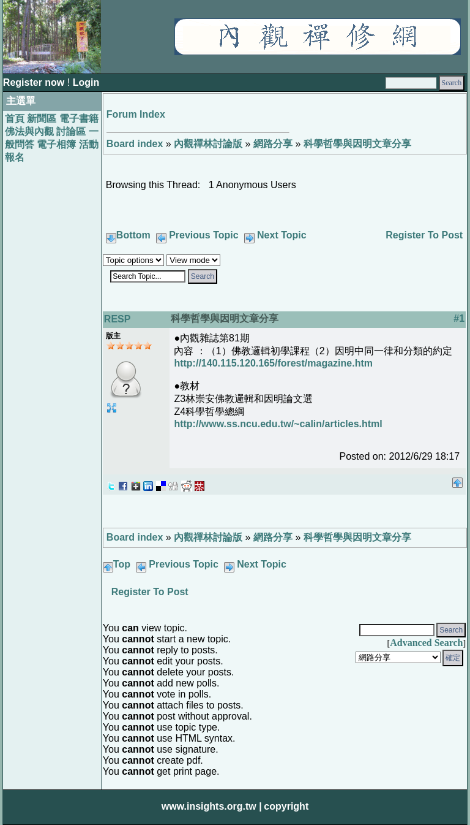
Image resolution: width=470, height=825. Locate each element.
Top (121, 564)
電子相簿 (56, 144)
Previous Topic (204, 235)
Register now (35, 82)
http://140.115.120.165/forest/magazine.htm (273, 363)
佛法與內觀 (29, 131)
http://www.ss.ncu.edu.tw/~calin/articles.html (278, 424)
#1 (458, 318)
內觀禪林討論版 (208, 144)
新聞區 (41, 118)
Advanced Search (426, 642)
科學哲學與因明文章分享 (357, 144)
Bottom (133, 235)
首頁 (14, 118)
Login (86, 82)
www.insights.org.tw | (212, 806)
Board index (134, 144)
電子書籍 (79, 118)
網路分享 (273, 144)
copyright (286, 806)
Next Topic (282, 235)
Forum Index (135, 114)
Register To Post (424, 235)
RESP (117, 319)
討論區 (71, 131)
